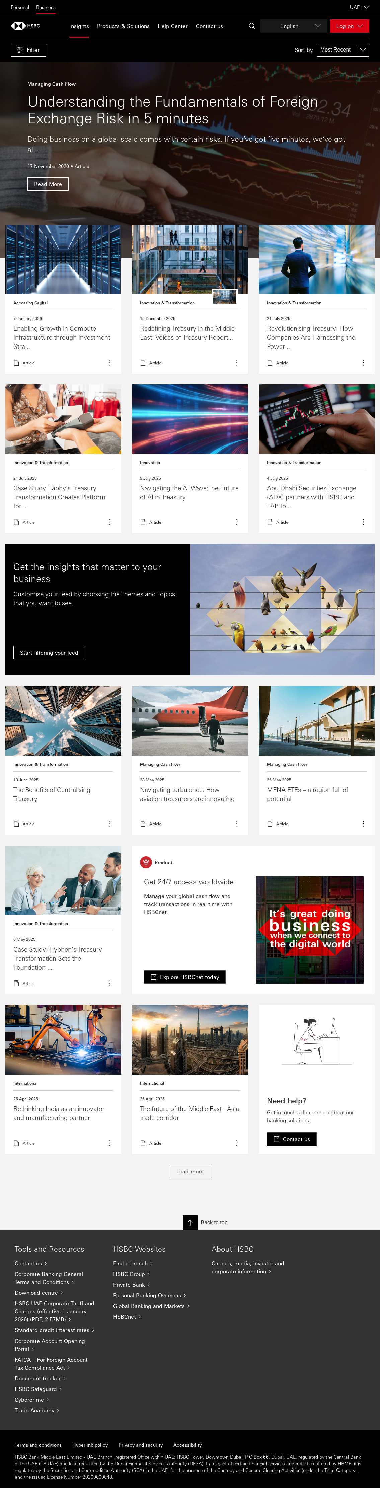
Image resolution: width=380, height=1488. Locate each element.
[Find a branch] (157, 1263)
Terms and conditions (38, 1445)
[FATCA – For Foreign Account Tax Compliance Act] (58, 1364)
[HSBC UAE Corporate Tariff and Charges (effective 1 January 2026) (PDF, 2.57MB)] (58, 1311)
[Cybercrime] (58, 1400)
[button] (28, 50)
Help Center (173, 25)
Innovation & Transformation (167, 302)
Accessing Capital (30, 302)
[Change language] (293, 26)
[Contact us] (58, 1263)
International (25, 1083)
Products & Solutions (123, 25)
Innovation (150, 462)
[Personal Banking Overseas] (157, 1295)
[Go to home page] (27, 26)
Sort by (304, 50)
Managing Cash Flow (160, 764)
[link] (185, 977)
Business (46, 7)
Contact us (209, 25)
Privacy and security (141, 1445)
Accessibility (187, 1445)
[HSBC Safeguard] (58, 1389)
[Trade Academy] (58, 1410)
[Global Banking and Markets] (157, 1306)
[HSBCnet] (157, 1317)
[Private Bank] (157, 1285)
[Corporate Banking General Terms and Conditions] (58, 1278)
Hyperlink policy (90, 1445)
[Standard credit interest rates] (58, 1330)
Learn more (316, 299)
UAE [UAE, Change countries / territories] (359, 7)
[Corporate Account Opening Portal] (58, 1345)
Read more (63, 299)
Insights (79, 25)
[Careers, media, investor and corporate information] (255, 1267)
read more (190, 299)
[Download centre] (58, 1293)
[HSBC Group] (157, 1274)
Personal (20, 7)
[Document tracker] (58, 1378)
